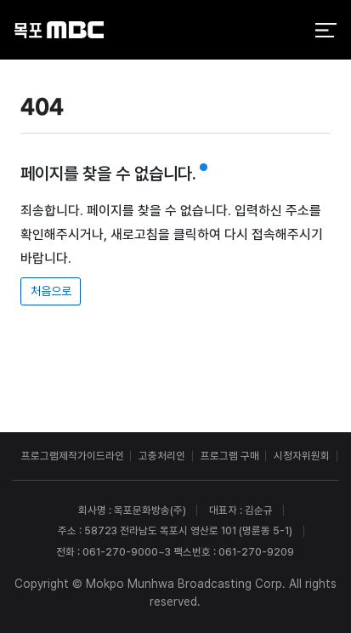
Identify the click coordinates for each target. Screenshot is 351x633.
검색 (286, 31)
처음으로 (51, 291)
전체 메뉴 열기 (326, 30)
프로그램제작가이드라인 (72, 455)
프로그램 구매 (230, 455)
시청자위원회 (302, 455)
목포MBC (59, 30)
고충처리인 (162, 455)
